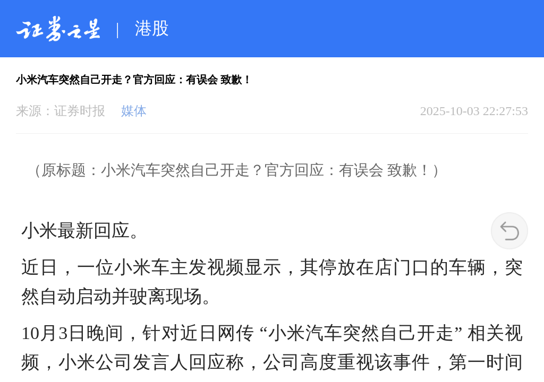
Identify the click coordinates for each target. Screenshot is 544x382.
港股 (152, 28)
